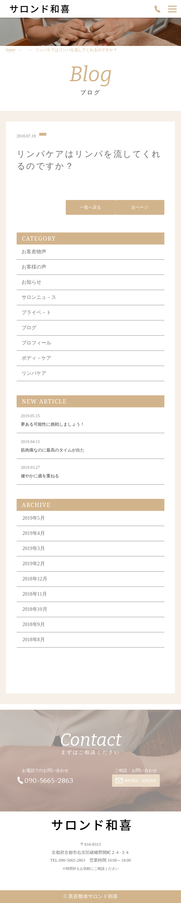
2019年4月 (34, 534)
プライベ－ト (36, 313)
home (11, 50)
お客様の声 (34, 268)
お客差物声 (34, 252)
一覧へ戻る (90, 208)
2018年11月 (35, 595)
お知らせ (31, 283)
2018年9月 (34, 625)
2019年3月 (34, 549)
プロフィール (36, 344)
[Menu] (172, 9)
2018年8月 (34, 640)
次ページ (139, 208)
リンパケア (34, 374)
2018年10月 (35, 610)
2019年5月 (34, 519)
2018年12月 (35, 580)
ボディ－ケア (36, 359)
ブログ (29, 328)
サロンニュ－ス (39, 298)
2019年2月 (34, 564)
